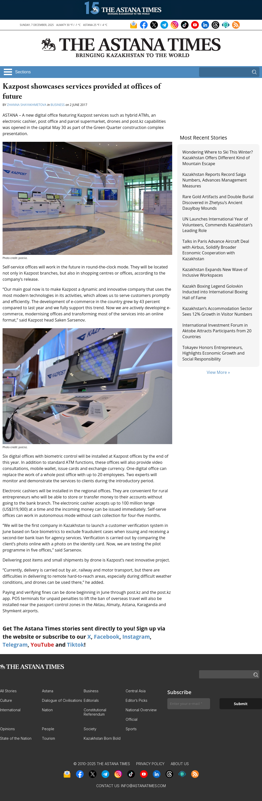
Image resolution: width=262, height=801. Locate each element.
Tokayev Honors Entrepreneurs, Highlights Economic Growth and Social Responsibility (213, 353)
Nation (47, 710)
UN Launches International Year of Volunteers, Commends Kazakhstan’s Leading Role (217, 224)
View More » (218, 372)
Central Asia (136, 691)
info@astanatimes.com (143, 786)
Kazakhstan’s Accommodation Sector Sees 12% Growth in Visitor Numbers (217, 311)
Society (90, 729)
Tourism (48, 738)
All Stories (8, 691)
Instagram (136, 636)
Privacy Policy (150, 764)
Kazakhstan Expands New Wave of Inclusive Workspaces (214, 272)
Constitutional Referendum (95, 712)
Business (58, 105)
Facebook (106, 636)
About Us (180, 764)
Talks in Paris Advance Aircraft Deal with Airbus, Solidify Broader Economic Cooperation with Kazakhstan (215, 249)
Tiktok (75, 644)
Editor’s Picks (136, 700)
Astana (47, 691)
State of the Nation (15, 738)
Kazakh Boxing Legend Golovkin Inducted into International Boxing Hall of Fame (215, 292)
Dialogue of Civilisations (62, 700)
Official (131, 719)
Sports (131, 729)
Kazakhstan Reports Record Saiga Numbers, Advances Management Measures (214, 180)
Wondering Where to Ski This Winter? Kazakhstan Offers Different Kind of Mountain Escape (217, 157)
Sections (23, 72)
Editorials (91, 700)
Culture (6, 700)
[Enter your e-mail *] (188, 703)
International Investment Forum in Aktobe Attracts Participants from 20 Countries (217, 330)
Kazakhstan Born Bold (102, 738)
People (48, 729)
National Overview (141, 710)
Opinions (7, 729)
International (10, 710)
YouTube (42, 644)
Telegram (15, 644)
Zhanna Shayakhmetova (27, 105)
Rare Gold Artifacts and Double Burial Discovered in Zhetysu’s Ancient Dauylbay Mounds (218, 202)
